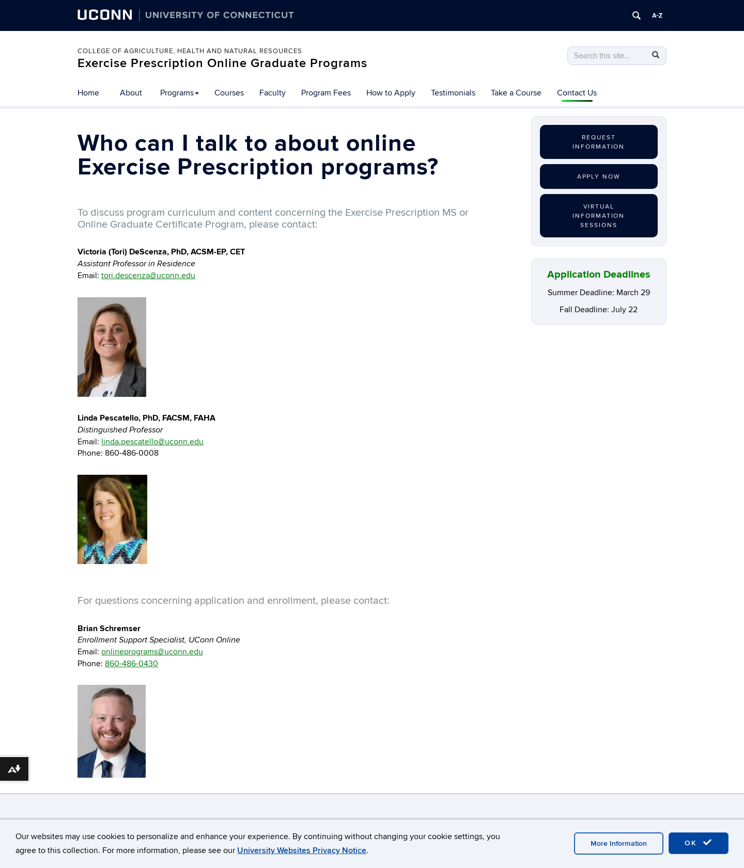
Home (88, 93)
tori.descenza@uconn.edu (148, 275)
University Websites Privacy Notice (301, 850)
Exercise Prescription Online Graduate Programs (222, 63)
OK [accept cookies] (698, 842)
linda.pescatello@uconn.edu (152, 442)
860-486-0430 (131, 663)
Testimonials (453, 93)
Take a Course (516, 93)
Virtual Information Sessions (598, 216)
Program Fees (326, 93)
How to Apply (390, 93)
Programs (179, 93)
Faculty (272, 93)
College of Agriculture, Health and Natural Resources (190, 51)
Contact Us (577, 93)
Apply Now (599, 177)
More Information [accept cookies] (619, 843)
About (131, 93)
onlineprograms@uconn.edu (152, 652)
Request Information (598, 142)
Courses (229, 93)
